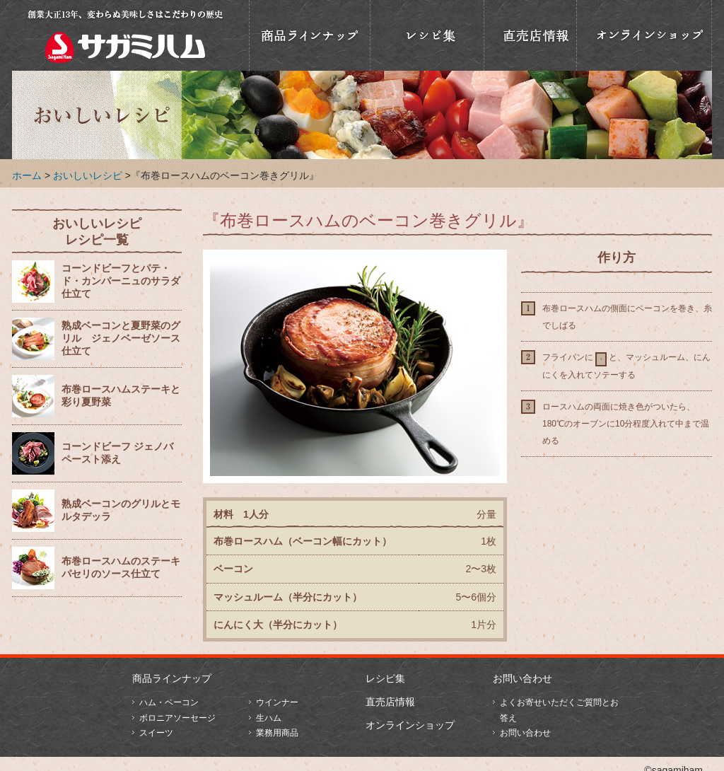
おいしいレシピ (427, 35)
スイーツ (156, 733)
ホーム (27, 175)
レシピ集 (385, 678)
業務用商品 (277, 733)
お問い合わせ (522, 678)
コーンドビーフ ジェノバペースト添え (117, 453)
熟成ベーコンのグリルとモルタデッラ (121, 510)
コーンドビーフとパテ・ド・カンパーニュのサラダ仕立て (121, 281)
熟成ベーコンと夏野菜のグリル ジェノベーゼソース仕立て (121, 338)
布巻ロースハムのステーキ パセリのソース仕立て (121, 567)
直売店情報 (530, 35)
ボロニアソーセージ (177, 718)
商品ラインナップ (309, 35)
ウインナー (277, 702)
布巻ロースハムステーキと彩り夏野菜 (121, 395)
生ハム (268, 718)
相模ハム (125, 35)
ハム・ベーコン (169, 702)
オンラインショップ (644, 35)
